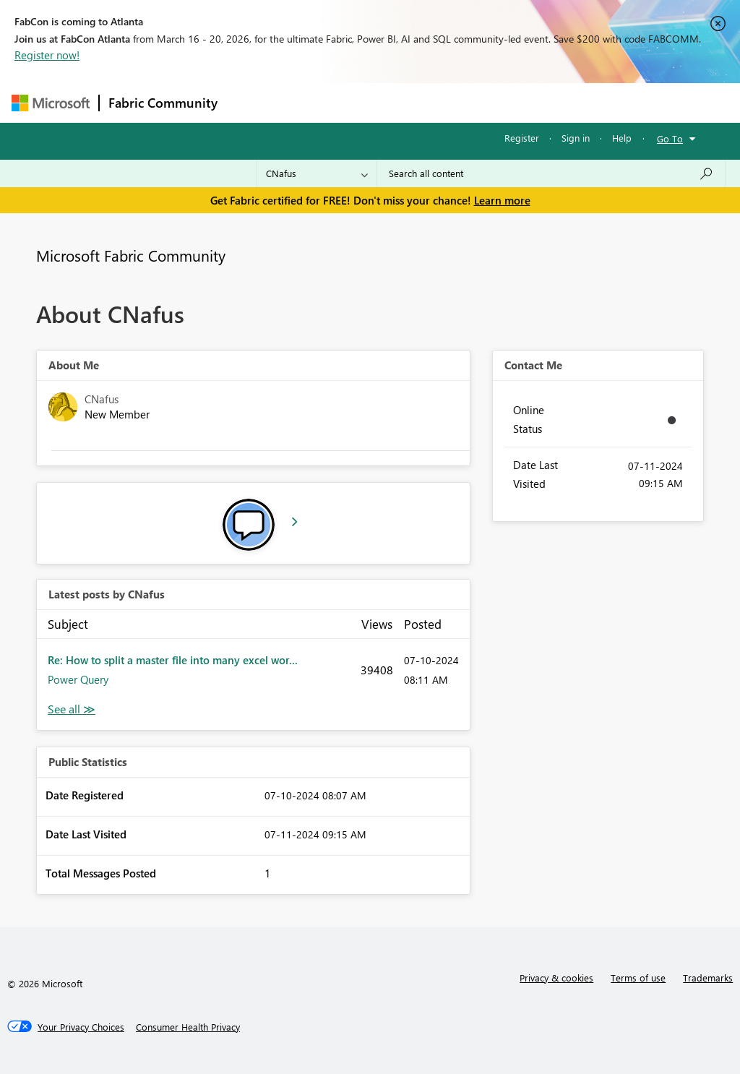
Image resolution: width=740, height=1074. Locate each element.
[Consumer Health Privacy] (188, 1027)
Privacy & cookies (556, 977)
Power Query (78, 679)
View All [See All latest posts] (71, 709)
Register (521, 138)
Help (622, 138)
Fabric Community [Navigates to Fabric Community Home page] (163, 102)
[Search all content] (551, 173)
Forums (250, 102)
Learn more (502, 200)
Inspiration (314, 102)
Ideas (373, 102)
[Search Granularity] (317, 173)
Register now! (46, 55)
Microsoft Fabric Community (130, 255)
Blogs (502, 102)
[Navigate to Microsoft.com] (51, 103)
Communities (437, 102)
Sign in (576, 138)
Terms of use (638, 977)
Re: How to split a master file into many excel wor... (173, 660)
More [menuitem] (551, 102)
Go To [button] (670, 138)
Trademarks (708, 977)
